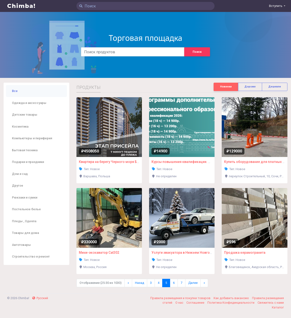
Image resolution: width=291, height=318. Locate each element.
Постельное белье (26, 209)
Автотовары (21, 245)
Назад (139, 283)
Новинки (226, 86)
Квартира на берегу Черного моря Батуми (113, 162)
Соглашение (195, 302)
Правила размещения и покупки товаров (180, 298)
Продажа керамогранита (244, 252)
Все (15, 91)
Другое (17, 185)
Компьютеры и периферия (32, 138)
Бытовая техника (25, 150)
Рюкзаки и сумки (24, 197)
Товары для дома (25, 233)
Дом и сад (20, 174)
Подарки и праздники (28, 162)
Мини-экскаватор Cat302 (99, 252)
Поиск (197, 52)
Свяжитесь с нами (271, 302)
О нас (179, 302)
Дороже (250, 86)
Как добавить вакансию (232, 298)
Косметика (20, 126)
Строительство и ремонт (31, 256)
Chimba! (21, 5)
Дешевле (274, 86)
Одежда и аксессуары (29, 103)
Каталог (278, 307)
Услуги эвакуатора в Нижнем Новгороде (184, 252)
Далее (193, 283)
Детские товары (24, 114)
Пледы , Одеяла (24, 221)
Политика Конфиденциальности (231, 302)
